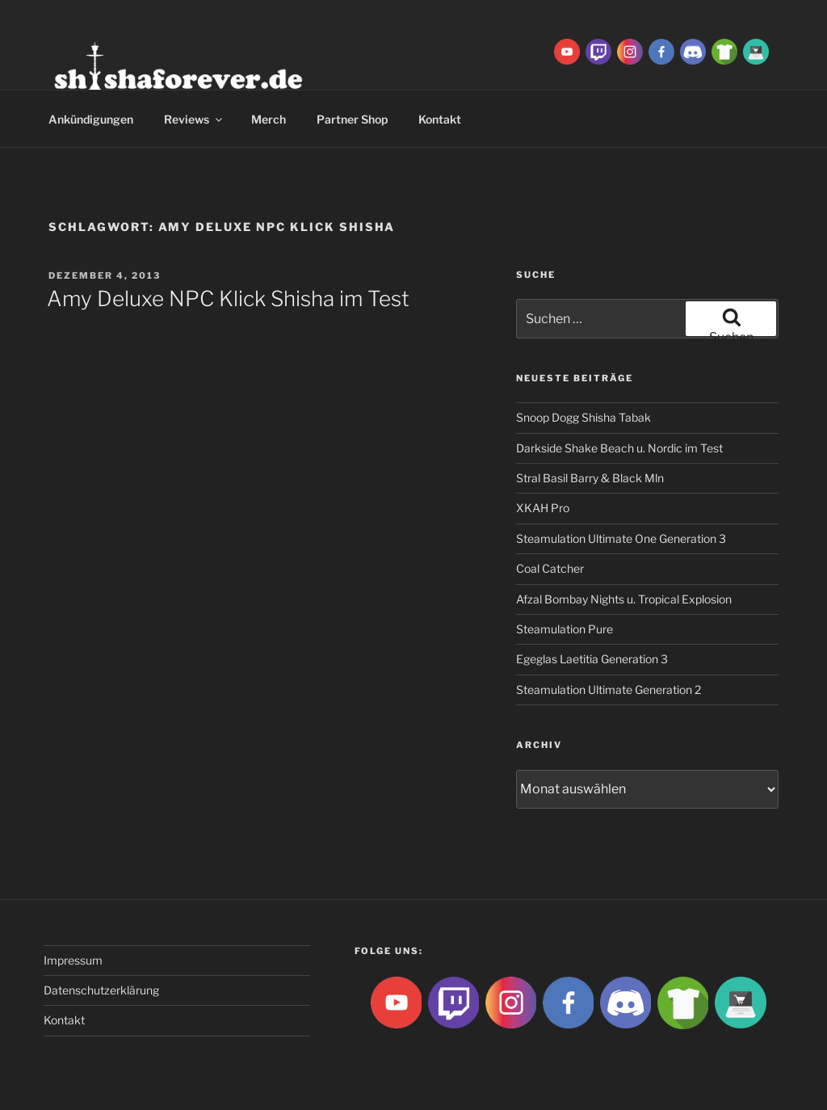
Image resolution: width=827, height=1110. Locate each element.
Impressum (73, 960)
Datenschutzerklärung (101, 990)
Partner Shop (352, 119)
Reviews (194, 119)
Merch (268, 119)
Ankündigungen (90, 119)
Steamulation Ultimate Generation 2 (608, 689)
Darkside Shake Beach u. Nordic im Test (619, 448)
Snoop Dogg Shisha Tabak (583, 417)
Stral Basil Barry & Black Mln (590, 478)
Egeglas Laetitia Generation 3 (592, 659)
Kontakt (439, 119)
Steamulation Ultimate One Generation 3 (621, 538)
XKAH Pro (542, 508)
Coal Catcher (550, 568)
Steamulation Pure (564, 629)
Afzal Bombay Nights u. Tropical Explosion (624, 599)
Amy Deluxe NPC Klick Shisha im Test (228, 298)
